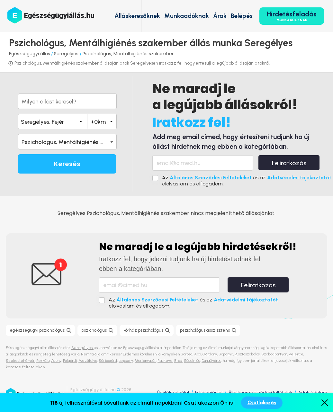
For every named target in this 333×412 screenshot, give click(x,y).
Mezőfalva (87, 360)
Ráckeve (165, 360)
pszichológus (94, 330)
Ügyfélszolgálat (173, 393)
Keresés (67, 163)
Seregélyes (67, 53)
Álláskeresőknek (137, 16)
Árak (220, 16)
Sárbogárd (108, 360)
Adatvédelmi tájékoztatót (299, 178)
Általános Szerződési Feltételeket (211, 178)
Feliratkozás (289, 163)
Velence (296, 354)
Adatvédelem (312, 393)
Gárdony (210, 354)
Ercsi (178, 360)
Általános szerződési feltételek (260, 393)
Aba (197, 354)
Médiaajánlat (209, 393)
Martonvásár (145, 360)
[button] (67, 141)
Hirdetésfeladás (292, 16)
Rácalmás (192, 360)
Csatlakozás (262, 403)
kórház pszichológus (143, 330)
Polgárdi (70, 360)
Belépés (242, 16)
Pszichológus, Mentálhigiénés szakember (128, 53)
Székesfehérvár (20, 360)
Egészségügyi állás (29, 53)
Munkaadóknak (186, 16)
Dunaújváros (211, 360)
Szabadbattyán (274, 354)
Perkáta (43, 360)
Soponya (226, 354)
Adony (56, 360)
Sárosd (187, 354)
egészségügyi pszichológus (37, 330)
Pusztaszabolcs (247, 354)
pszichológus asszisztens (205, 330)
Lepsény (126, 360)
